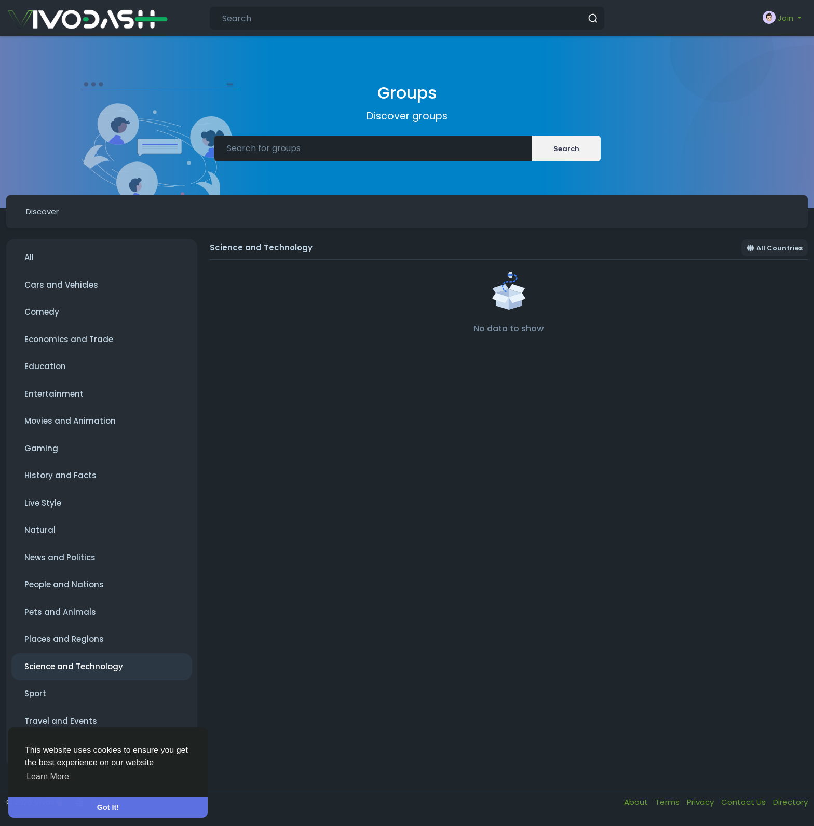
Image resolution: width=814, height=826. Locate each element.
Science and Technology (73, 666)
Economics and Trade (68, 339)
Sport (35, 693)
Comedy (41, 311)
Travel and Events (60, 720)
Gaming (41, 448)
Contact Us (744, 801)
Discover (42, 211)
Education (45, 366)
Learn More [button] (47, 776)
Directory (790, 801)
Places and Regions (64, 638)
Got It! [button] (108, 807)
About (637, 801)
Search (566, 149)
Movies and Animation (70, 420)
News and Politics (60, 557)
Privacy (701, 801)
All (29, 257)
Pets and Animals (60, 611)
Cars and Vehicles (61, 284)
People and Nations (64, 584)
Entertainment (54, 393)
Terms (668, 801)
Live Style (42, 502)
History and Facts (60, 475)
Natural (40, 529)
